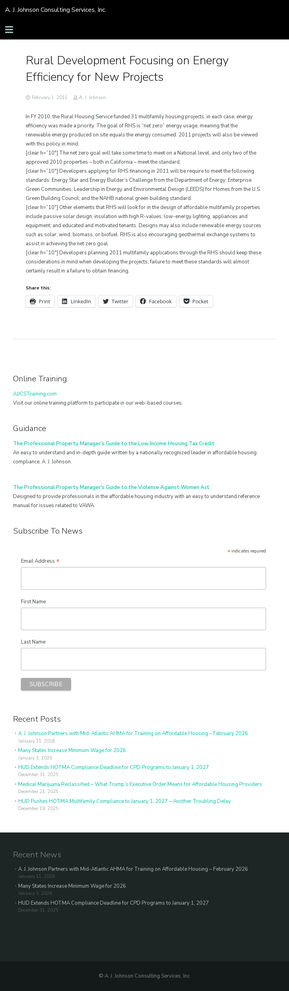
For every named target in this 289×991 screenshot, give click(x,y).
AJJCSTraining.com (35, 394)
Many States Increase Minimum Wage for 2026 (72, 750)
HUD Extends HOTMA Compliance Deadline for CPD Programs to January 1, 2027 (113, 767)
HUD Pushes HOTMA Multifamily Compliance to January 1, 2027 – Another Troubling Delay (124, 801)
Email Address (40, 561)
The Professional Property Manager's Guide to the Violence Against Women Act (111, 487)
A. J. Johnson (92, 97)
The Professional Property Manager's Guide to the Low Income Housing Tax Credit (114, 443)
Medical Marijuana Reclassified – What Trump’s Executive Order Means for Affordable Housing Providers (140, 784)
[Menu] (9, 29)
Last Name (33, 642)
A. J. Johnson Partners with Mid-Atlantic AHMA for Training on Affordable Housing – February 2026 (133, 733)
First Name (33, 601)
